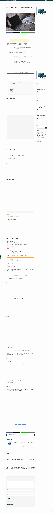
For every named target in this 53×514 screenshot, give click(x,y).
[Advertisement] (20, 229)
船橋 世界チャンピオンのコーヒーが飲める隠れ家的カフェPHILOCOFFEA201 (41, 137)
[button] (9, 32)
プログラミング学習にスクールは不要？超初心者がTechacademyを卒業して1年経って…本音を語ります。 (23, 48)
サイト (8, 494)
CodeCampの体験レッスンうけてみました (19, 55)
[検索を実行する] (46, 128)
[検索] (46, 0)
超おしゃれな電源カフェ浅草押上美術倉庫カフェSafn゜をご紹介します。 (41, 141)
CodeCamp (11, 89)
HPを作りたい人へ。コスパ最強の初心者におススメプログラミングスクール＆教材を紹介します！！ (23, 70)
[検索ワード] (42, 128)
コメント (8, 480)
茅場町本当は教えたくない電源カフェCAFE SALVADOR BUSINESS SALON (41, 135)
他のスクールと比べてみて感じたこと (14, 88)
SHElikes (11, 90)
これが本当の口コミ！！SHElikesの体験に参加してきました (21, 61)
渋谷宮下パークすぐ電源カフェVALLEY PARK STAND (42, 139)
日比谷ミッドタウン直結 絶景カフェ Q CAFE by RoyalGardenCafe (41, 133)
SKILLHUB (11, 91)
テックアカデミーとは (12, 83)
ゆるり (10, 446)
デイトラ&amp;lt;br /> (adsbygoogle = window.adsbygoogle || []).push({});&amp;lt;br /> (20, 92)
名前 (8, 489)
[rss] (45, 0)
